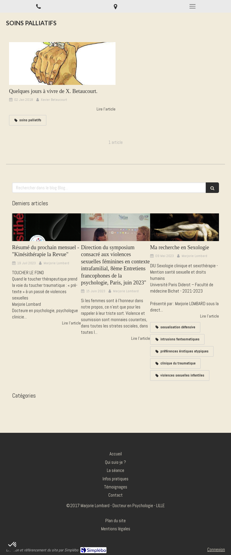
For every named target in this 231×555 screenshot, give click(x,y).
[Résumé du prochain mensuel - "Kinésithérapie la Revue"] (46, 227)
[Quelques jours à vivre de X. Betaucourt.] (62, 63)
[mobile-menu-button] (192, 6)
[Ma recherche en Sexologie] (184, 227)
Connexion (216, 549)
